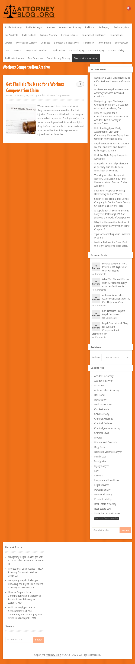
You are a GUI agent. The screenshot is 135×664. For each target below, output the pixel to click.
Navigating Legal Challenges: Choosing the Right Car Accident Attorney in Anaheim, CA (111, 105)
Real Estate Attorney (14, 58)
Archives (96, 357)
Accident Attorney (13, 27)
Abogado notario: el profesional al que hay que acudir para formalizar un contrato (111, 167)
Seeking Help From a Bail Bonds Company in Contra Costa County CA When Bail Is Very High (112, 202)
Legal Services (58, 50)
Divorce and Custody (26, 43)
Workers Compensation (86, 58)
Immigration (104, 43)
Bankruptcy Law (121, 27)
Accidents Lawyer (34, 27)
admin (41, 95)
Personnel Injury (96, 50)
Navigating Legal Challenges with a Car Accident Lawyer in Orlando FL (112, 81)
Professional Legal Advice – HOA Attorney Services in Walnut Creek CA (111, 93)
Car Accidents (11, 35)
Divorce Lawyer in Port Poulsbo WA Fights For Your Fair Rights (114, 267)
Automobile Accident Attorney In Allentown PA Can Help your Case (116, 299)
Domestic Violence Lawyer (66, 43)
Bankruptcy (104, 27)
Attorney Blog (53, 654)
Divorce (8, 43)
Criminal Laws (116, 35)
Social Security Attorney (58, 58)
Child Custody (29, 35)
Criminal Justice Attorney (93, 35)
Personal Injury (76, 50)
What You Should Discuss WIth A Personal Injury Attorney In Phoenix (115, 283)
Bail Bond (89, 27)
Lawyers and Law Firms (36, 50)
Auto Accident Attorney (70, 27)
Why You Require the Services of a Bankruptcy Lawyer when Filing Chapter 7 (112, 226)
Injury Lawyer (121, 43)
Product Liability (116, 50)
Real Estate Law (35, 58)
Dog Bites (45, 43)
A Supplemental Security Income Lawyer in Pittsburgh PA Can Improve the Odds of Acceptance (112, 214)
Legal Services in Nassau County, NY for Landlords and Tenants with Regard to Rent (112, 147)
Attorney (51, 27)
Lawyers (17, 50)
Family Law (88, 43)
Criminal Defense (69, 35)
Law (7, 50)
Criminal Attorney (48, 35)
